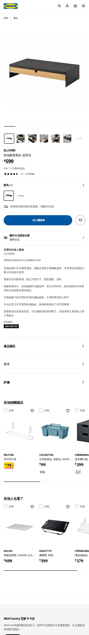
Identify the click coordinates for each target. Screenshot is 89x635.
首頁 (6, 18)
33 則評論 (29, 173)
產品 (15, 18)
